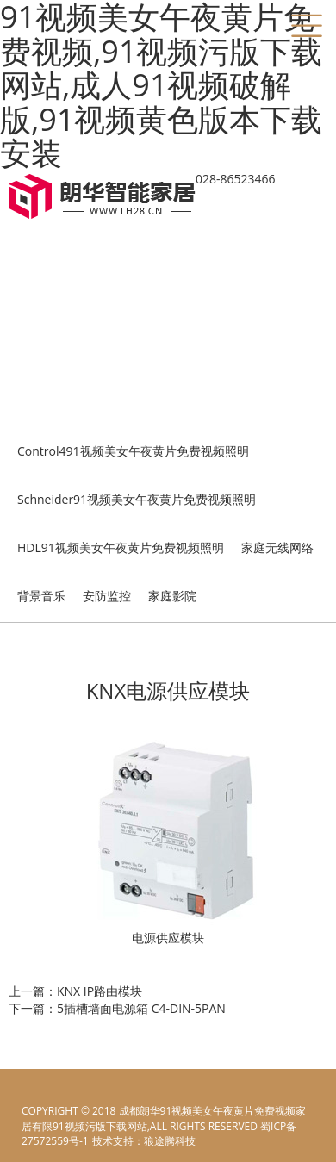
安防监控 (107, 595)
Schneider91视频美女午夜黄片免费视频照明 (136, 499)
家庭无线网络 (277, 547)
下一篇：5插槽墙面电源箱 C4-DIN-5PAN (117, 1008)
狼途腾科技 (170, 1141)
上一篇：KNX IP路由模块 (75, 991)
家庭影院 (172, 595)
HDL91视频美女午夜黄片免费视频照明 (120, 547)
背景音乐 (41, 595)
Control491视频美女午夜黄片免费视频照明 (133, 451)
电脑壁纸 (112, 1141)
